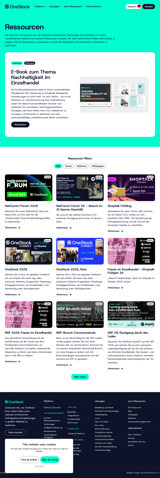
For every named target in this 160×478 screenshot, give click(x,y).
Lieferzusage (49, 424)
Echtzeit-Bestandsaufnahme (52, 419)
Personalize (39, 466)
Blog (130, 411)
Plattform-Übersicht (52, 407)
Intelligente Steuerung (53, 427)
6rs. (158, 473)
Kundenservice (50, 431)
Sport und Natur (102, 421)
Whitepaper (98, 166)
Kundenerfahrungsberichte (139, 421)
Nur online (99, 425)
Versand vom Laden (103, 443)
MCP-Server (73, 422)
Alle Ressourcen (134, 407)
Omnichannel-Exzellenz (105, 439)
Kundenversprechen (103, 436)
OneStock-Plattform (76, 433)
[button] (80, 377)
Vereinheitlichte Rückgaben (50, 436)
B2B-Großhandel (102, 429)
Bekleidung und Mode (104, 407)
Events (68, 166)
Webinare (82, 166)
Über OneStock (134, 434)
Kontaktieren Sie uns (136, 441)
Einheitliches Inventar (104, 432)
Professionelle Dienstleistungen (74, 449)
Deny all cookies (29, 459)
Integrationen (73, 415)
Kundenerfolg (73, 454)
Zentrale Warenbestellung (105, 446)
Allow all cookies (50, 459)
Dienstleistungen (75, 440)
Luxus (97, 418)
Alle (58, 166)
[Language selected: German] (134, 6)
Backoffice (72, 412)
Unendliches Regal (103, 450)
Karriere (131, 438)
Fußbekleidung (101, 414)
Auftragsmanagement (54, 413)
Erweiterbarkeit (74, 419)
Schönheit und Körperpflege (107, 411)
